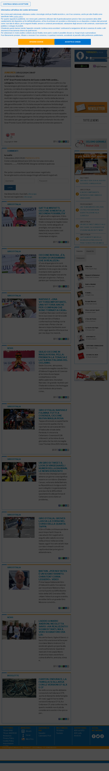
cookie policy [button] (18, 16)
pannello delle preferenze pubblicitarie (88, 35)
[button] (15, 4)
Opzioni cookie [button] (36, 42)
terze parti (33, 19)
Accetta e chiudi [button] (73, 42)
